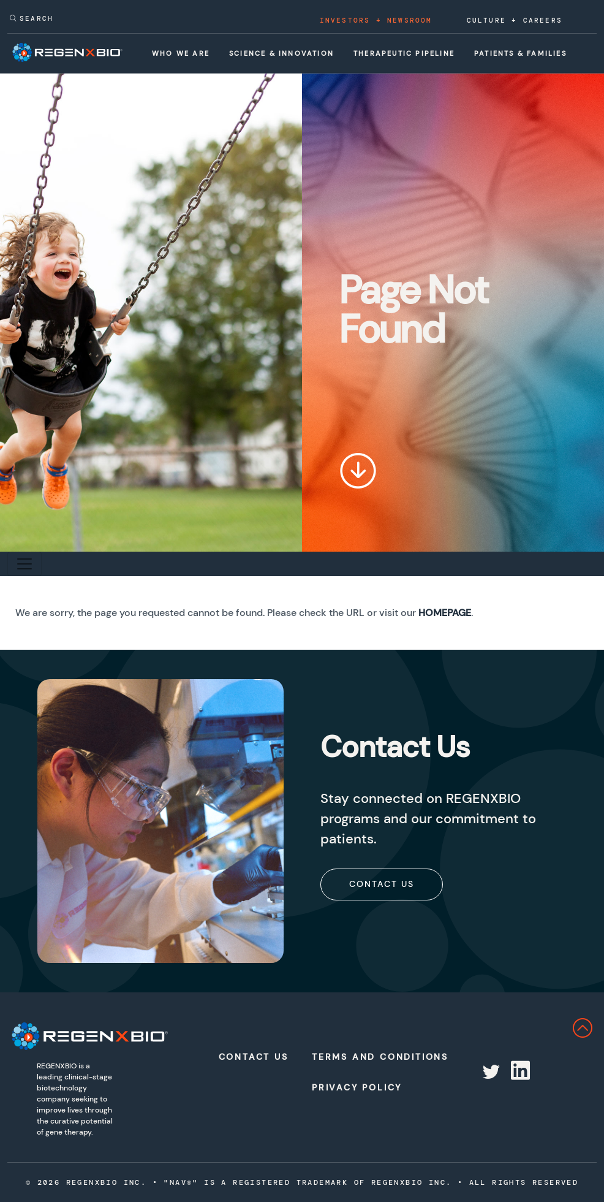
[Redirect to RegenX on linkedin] (519, 1072)
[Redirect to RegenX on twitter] (490, 1072)
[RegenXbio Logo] (75, 1036)
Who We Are (181, 53)
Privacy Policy (353, 1087)
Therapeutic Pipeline (404, 53)
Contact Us (381, 883)
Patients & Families (520, 53)
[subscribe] (381, 883)
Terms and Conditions (353, 1056)
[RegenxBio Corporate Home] (78, 52)
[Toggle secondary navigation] (24, 564)
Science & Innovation (281, 53)
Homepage (444, 612)
